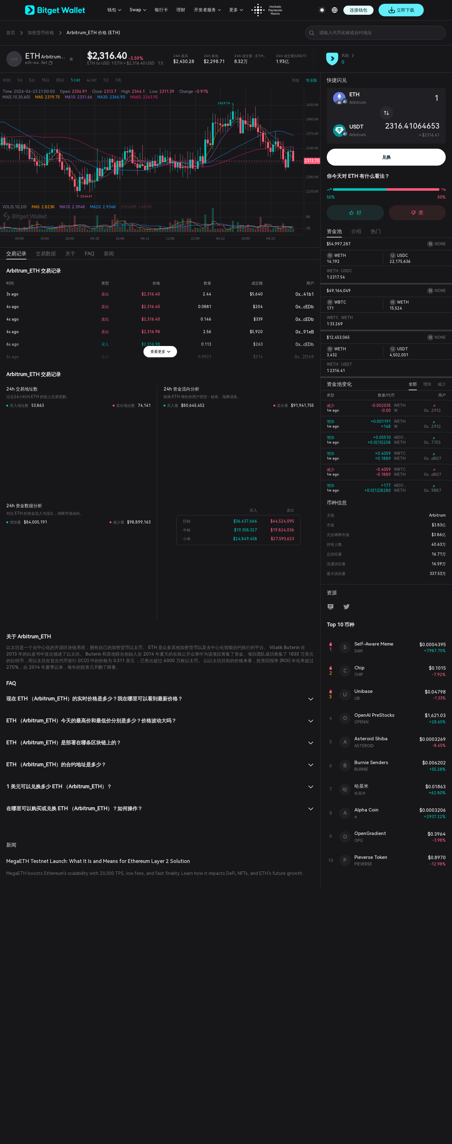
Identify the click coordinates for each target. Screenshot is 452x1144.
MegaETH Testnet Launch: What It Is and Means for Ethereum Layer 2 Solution (98, 861)
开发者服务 (205, 9)
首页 (10, 32)
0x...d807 (432, 458)
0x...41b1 (299, 294)
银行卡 (161, 9)
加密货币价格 (41, 32)
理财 (180, 9)
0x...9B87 (432, 490)
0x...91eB (299, 331)
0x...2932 (432, 410)
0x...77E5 (432, 442)
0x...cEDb (299, 306)
